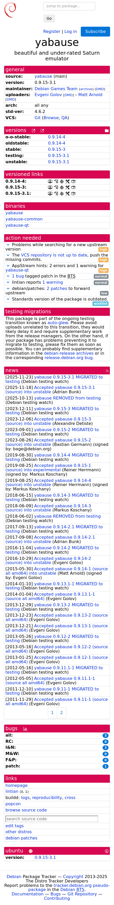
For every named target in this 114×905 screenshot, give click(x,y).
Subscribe (95, 31)
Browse (51, 117)
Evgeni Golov (48, 94)
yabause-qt (17, 225)
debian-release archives (68, 353)
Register (52, 31)
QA (64, 117)
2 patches (57, 288)
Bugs (55, 894)
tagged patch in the (57, 276)
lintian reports (57, 282)
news (11, 370)
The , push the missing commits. (57, 257)
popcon (13, 803)
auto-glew (58, 322)
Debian (14, 876)
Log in (70, 31)
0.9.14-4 (56, 136)
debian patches (21, 838)
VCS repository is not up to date (54, 255)
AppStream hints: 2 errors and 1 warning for (57, 268)
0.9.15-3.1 (58, 155)
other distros (18, 831)
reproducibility (47, 797)
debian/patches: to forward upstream (57, 291)
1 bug (18, 276)
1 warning (52, 282)
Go (49, 18)
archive (86, 89)
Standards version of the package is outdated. (57, 299)
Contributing (57, 898)
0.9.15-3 (56, 149)
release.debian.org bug (69, 357)
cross (70, 797)
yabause (43, 76)
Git (38, 117)
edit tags (14, 825)
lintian (11, 791)
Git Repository (82, 894)
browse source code (26, 810)
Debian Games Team (56, 88)
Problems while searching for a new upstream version (57, 247)
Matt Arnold (90, 94)
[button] (8, 244)
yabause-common (24, 219)
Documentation (28, 894)
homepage (16, 785)
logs (25, 797)
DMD (100, 89)
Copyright (73, 876)
